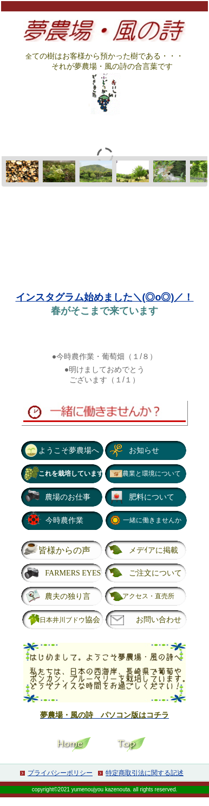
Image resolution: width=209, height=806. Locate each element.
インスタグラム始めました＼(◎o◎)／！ (105, 297)
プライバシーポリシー (60, 773)
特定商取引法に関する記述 (145, 773)
